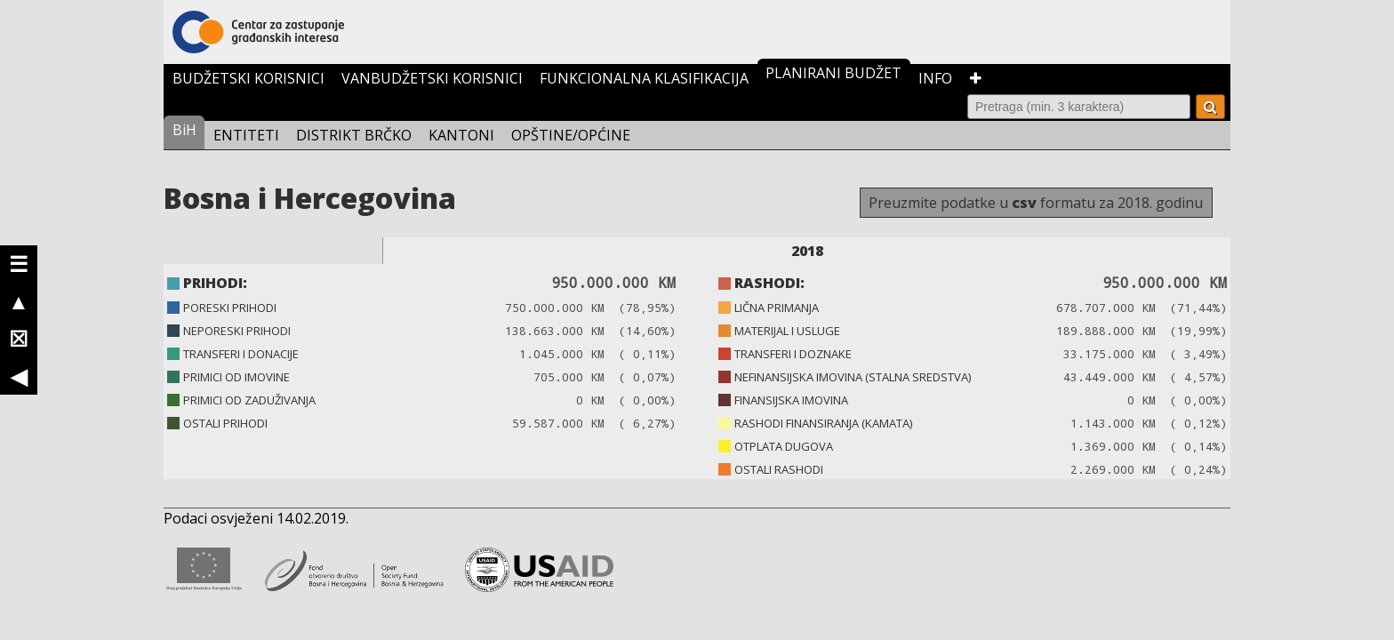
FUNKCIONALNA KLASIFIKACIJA (644, 78)
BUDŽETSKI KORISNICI (248, 78)
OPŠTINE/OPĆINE (570, 135)
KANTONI (461, 135)
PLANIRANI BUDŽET (833, 73)
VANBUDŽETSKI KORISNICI (432, 78)
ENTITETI (246, 135)
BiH (184, 130)
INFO (935, 78)
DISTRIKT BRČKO (354, 135)
